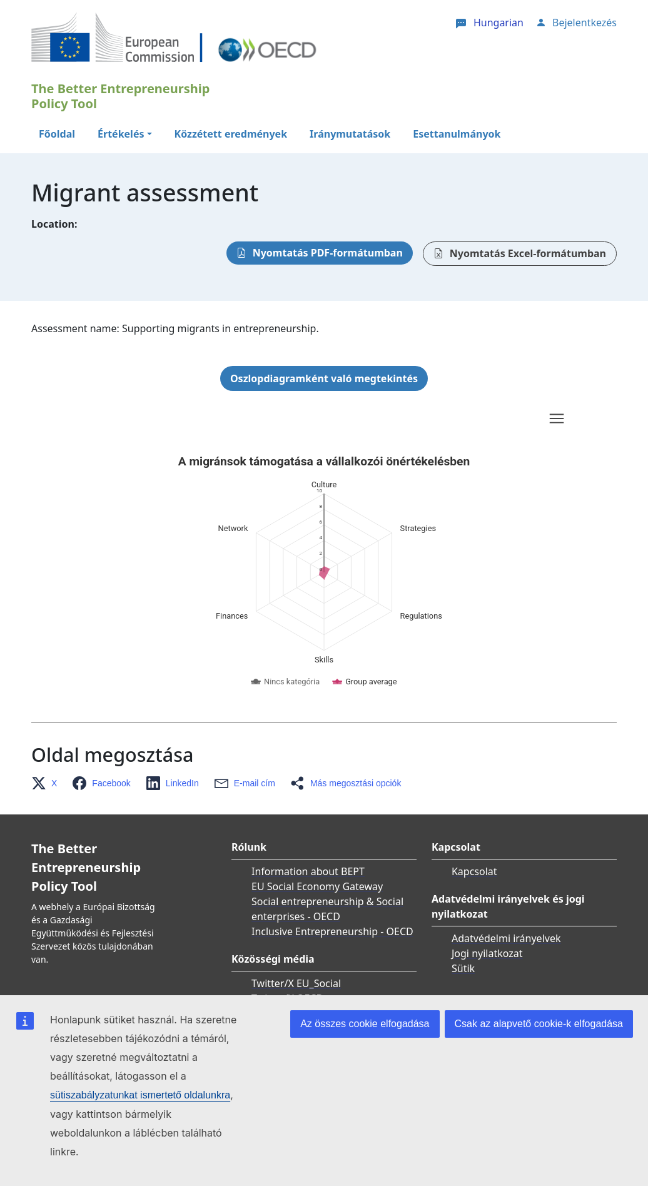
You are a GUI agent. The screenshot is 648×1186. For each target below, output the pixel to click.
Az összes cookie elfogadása (364, 1023)
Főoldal (57, 134)
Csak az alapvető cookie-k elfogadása (539, 1023)
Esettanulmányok (456, 134)
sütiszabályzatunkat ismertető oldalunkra (140, 1095)
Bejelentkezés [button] (584, 22)
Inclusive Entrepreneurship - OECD (332, 931)
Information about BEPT (308, 871)
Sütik (463, 968)
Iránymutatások (350, 134)
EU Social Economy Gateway (317, 886)
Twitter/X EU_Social (296, 983)
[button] (47, 783)
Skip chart (215, 420)
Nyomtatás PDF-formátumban (328, 253)
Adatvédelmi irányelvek (506, 938)
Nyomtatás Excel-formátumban (528, 253)
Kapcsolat (474, 871)
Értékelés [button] (121, 134)
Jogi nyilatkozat (487, 953)
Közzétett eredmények (231, 134)
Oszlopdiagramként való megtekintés (324, 378)
